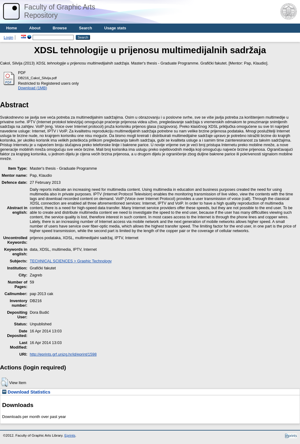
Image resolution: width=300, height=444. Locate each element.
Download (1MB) (32, 88)
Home (11, 28)
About (35, 28)
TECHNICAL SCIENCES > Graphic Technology (70, 261)
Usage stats (115, 28)
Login (8, 37)
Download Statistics (26, 392)
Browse (60, 28)
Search (85, 28)
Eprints (69, 435)
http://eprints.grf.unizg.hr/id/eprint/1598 (63, 354)
